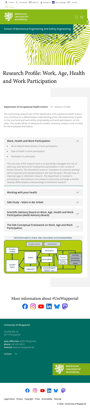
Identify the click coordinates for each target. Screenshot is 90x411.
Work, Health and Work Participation (28, 140)
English (11, 7)
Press (37, 399)
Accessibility (47, 399)
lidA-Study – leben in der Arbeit (25, 202)
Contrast (11, 2)
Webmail (35, 2)
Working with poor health (22, 192)
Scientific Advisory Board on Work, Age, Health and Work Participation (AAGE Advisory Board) (40, 214)
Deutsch (74, 2)
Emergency (47, 2)
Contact (8, 353)
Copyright (28, 399)
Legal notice (9, 399)
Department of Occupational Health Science (26, 106)
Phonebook (23, 2)
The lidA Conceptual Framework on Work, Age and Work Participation (40, 226)
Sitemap (57, 399)
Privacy (19, 399)
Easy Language (61, 2)
